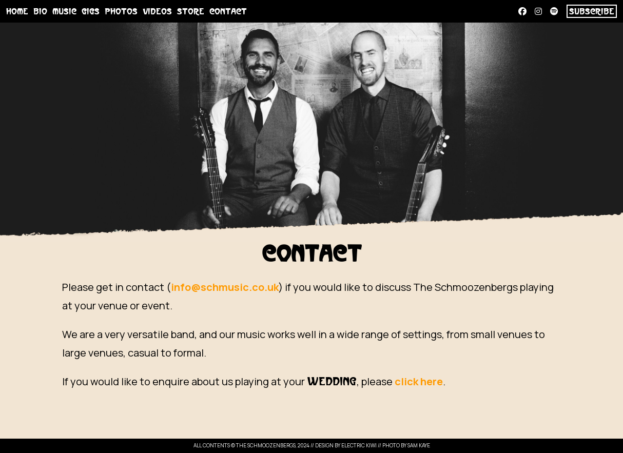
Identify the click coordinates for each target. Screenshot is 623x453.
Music (64, 11)
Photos (121, 11)
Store (190, 11)
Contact (228, 11)
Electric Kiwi (359, 445)
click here (419, 381)
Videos (157, 11)
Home (17, 11)
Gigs (91, 11)
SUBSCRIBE (591, 11)
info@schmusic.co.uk (225, 287)
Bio (40, 11)
